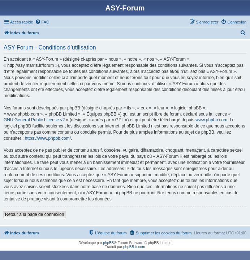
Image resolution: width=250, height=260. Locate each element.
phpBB (108, 243)
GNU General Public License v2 (34, 119)
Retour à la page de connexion (34, 214)
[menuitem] (42, 22)
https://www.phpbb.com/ (48, 138)
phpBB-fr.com (134, 247)
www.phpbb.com (211, 119)
